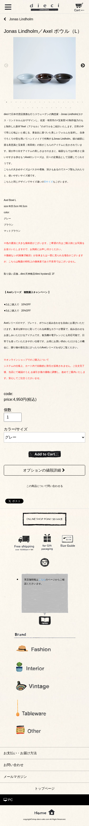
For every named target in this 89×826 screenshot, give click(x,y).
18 (18, 107)
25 (51, 107)
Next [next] (83, 66)
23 (42, 107)
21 (32, 107)
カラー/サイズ (16, 429)
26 (56, 107)
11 (54, 101)
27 (61, 107)
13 (63, 101)
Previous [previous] (6, 66)
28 (66, 107)
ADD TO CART (44, 454)
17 (82, 101)
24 (47, 107)
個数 (7, 410)
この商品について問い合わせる (44, 486)
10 (49, 101)
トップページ (45, 788)
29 (70, 107)
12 (58, 101)
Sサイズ (48, 181)
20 (28, 107)
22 (37, 107)
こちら (42, 579)
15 (73, 101)
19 (23, 107)
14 (68, 101)
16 (77, 101)
